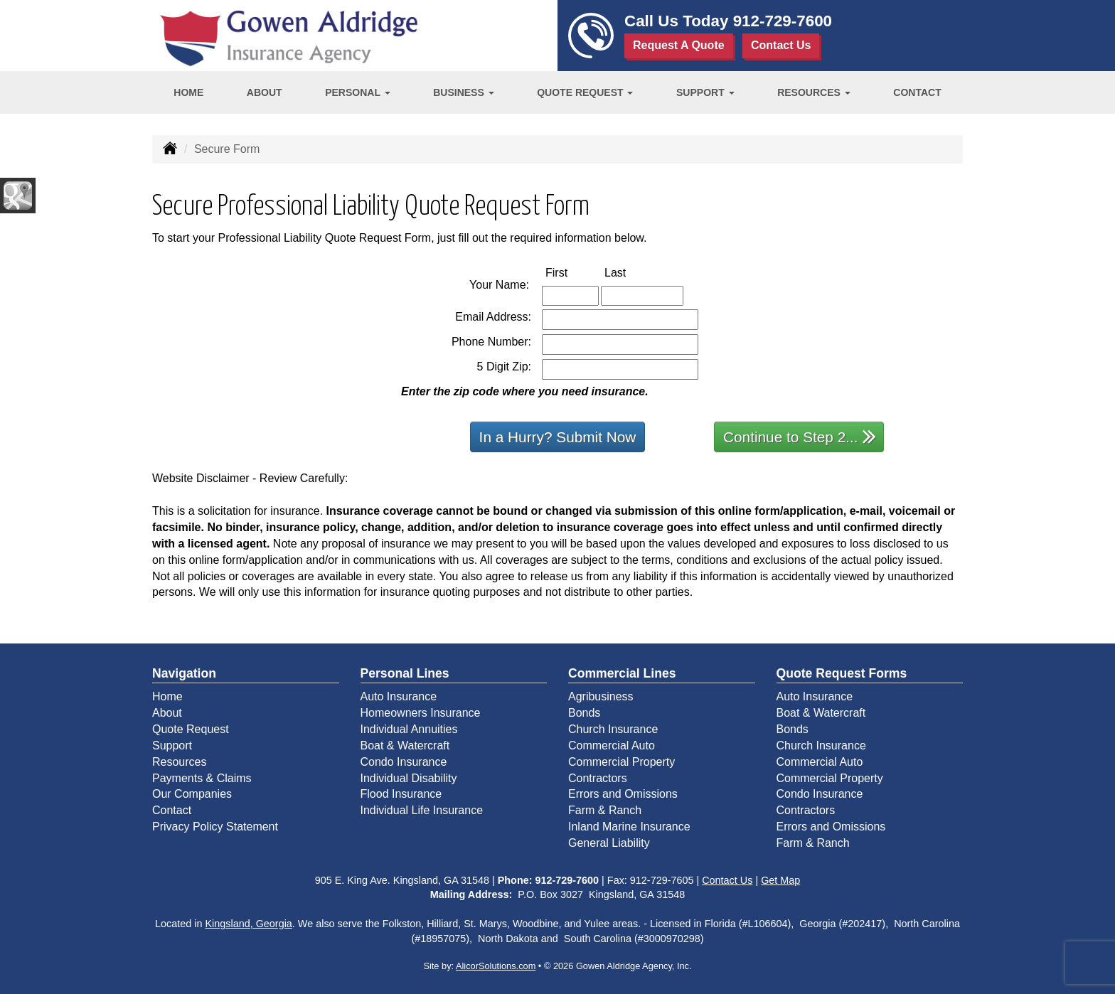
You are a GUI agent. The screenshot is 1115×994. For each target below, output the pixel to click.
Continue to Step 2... (799, 436)
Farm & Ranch (604, 810)
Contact (917, 92)
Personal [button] (357, 92)
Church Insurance (613, 729)
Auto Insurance (399, 696)
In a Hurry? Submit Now (557, 437)
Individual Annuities (409, 729)
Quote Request (190, 729)
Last (630, 272)
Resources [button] (813, 92)
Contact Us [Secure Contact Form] (727, 880)
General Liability (609, 843)
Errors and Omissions (623, 794)
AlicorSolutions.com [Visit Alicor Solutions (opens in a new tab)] (495, 966)
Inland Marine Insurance (629, 827)
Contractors (597, 778)
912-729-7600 (782, 21)
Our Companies (192, 794)
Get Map (780, 880)
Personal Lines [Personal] (405, 673)
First (571, 272)
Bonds (584, 713)
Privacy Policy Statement (215, 827)
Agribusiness (601, 696)
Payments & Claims (202, 778)
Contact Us (781, 45)
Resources (179, 762)
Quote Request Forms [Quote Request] (842, 673)
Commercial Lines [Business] (622, 673)
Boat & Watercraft (405, 745)
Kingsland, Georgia (248, 923)
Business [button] (463, 92)
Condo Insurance (404, 762)
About (264, 92)
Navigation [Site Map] (184, 673)
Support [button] (705, 92)
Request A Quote (679, 45)
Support (172, 745)
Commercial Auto (611, 745)
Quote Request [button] (585, 92)
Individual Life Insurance (422, 810)
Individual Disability (409, 778)
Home (188, 92)
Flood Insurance (401, 794)
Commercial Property (621, 762)
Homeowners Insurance (421, 713)
